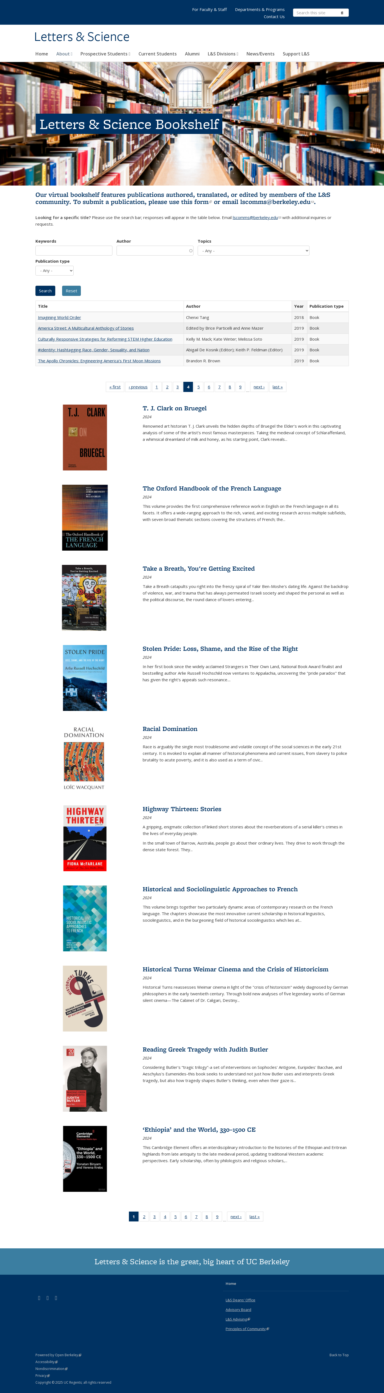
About (64, 54)
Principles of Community (247, 1328)
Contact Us (274, 16)
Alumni (192, 54)
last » (279, 388)
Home (41, 54)
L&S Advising (238, 1319)
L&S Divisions (223, 54)
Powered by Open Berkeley (58, 1355)
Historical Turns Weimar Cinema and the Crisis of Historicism (235, 969)
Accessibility (46, 1362)
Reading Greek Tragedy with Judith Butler (205, 1049)
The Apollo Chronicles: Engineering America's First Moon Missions (99, 360)
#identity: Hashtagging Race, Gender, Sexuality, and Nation (94, 349)
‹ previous (140, 388)
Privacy (42, 1375)
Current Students (158, 54)
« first (116, 388)
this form (196, 201)
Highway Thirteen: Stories (182, 808)
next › (261, 388)
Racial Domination (170, 728)
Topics (204, 241)
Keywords (45, 241)
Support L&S (296, 54)
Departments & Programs (260, 9)
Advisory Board (238, 1309)
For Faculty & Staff (209, 9)
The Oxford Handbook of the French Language (212, 488)
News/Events (261, 54)
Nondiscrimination (51, 1368)
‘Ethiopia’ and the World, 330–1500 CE (199, 1129)
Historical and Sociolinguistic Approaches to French (220, 888)
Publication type (52, 261)
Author (124, 241)
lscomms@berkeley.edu (277, 201)
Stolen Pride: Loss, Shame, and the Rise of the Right (220, 648)
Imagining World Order (59, 317)
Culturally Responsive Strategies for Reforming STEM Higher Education (105, 339)
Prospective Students (105, 54)
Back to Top (339, 1354)
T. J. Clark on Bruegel (175, 408)
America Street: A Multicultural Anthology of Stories (86, 328)
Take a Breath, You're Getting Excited (199, 568)
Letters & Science (82, 36)
